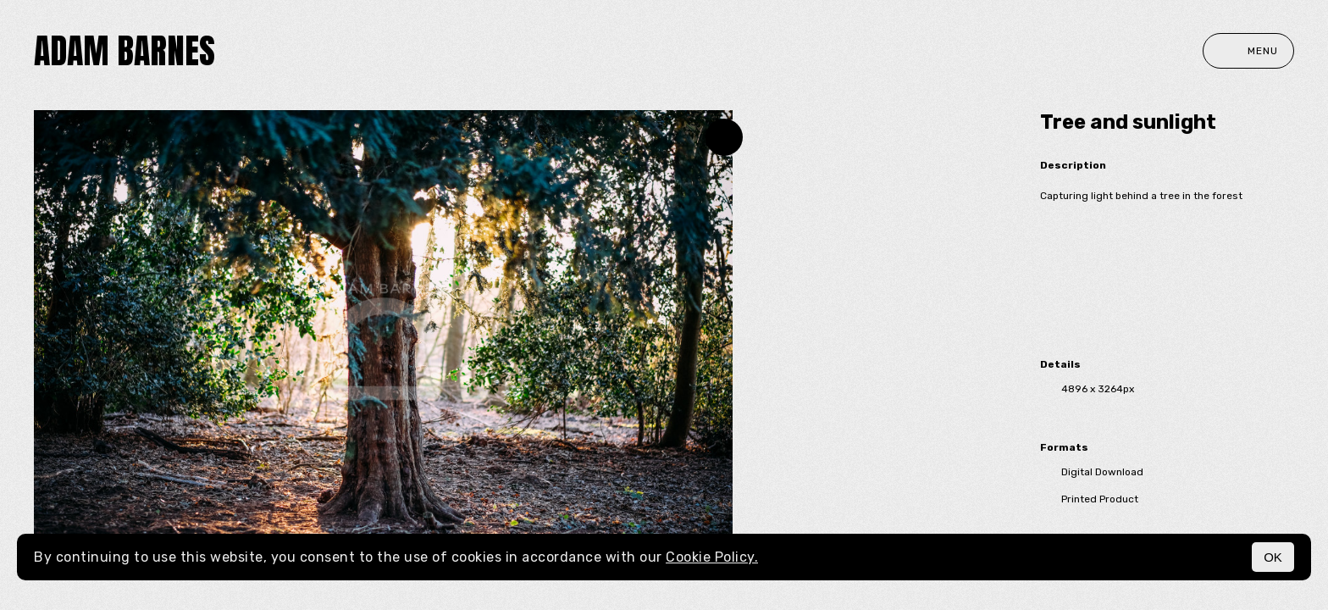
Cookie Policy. (712, 557)
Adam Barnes (124, 50)
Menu (1248, 51)
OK (1273, 557)
